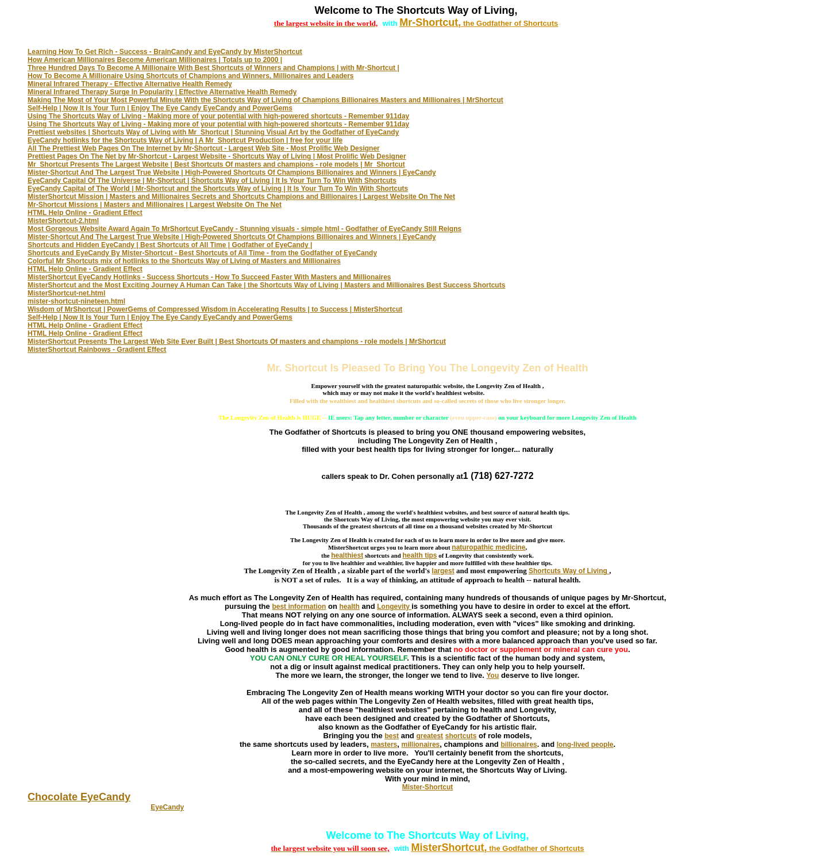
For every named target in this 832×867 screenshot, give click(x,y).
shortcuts (461, 736)
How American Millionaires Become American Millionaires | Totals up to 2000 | (155, 60)
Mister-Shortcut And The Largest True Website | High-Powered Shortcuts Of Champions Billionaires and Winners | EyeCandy (232, 172)
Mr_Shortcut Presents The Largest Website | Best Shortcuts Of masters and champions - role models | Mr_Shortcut (216, 164)
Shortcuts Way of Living (569, 571)
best (391, 736)
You (493, 676)
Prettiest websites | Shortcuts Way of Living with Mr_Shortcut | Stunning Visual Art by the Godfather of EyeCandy (213, 132)
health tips (420, 555)
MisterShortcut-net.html (66, 293)
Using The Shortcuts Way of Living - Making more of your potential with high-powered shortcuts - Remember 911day (218, 116)
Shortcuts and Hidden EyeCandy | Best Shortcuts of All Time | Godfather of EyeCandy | (170, 245)
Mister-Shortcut (427, 787)
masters (384, 745)
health (350, 607)
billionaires (518, 745)
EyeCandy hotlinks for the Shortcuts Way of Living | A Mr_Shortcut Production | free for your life (185, 140)
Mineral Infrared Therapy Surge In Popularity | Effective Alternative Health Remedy (162, 92)
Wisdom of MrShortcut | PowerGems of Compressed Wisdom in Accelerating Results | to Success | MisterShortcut (215, 309)
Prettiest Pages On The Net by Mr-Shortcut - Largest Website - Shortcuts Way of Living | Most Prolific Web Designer (217, 156)
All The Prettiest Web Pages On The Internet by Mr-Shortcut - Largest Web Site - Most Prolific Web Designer (204, 148)
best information (299, 607)
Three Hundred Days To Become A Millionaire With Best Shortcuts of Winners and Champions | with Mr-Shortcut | (213, 68)
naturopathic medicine (488, 547)
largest (443, 571)
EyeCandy (167, 807)
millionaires (421, 745)
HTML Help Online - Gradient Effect (85, 213)
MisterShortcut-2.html (63, 221)
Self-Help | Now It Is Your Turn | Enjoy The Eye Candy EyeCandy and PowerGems (160, 108)
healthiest (347, 555)
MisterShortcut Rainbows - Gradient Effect (97, 350)
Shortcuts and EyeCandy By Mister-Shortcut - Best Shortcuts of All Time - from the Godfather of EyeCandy (202, 253)
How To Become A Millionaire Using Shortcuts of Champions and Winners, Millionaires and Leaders (191, 76)
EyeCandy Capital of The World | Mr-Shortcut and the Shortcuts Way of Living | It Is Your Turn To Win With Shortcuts (218, 189)
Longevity (394, 607)
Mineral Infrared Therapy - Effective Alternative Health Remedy (130, 84)
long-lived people (585, 745)
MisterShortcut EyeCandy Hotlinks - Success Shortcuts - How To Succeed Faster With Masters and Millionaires (209, 277)
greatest (429, 736)
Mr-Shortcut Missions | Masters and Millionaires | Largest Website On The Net (155, 205)
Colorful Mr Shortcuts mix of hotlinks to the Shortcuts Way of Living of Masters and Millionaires (184, 261)
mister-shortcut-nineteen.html (76, 301)
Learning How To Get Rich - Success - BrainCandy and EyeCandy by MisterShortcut (165, 52)
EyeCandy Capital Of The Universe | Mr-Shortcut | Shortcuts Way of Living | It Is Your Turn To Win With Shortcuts (212, 181)
